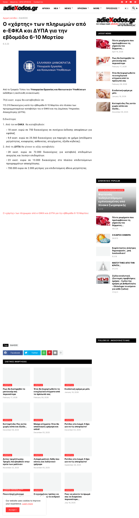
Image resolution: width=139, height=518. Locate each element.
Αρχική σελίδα (10, 18)
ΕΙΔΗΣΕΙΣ (23, 18)
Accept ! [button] (13, 509)
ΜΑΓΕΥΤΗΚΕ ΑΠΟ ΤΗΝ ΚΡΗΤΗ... (123, 264)
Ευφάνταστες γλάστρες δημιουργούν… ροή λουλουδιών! (124, 250)
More (96, 8)
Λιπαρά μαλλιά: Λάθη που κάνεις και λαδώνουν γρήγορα (46, 461)
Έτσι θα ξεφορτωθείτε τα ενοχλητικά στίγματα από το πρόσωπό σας (47, 391)
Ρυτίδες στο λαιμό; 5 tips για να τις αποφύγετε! (77, 425)
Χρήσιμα (82, 8)
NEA (56, 8)
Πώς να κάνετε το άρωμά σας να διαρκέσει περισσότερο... (77, 496)
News (68, 8)
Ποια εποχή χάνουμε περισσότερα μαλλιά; (13, 495)
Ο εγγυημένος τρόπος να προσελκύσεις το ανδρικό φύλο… (47, 496)
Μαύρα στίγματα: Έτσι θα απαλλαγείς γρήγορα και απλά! (46, 426)
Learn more (27, 503)
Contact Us (38, 2)
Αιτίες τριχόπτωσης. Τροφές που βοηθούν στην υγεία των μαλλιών (16, 461)
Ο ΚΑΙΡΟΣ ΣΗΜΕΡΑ (121, 235)
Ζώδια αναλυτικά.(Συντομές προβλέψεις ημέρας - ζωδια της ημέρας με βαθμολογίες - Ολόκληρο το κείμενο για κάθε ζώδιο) (124, 282)
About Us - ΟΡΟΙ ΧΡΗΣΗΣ (20, 2)
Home (5, 2)
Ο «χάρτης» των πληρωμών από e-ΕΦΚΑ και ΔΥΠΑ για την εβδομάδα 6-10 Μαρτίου (45, 213)
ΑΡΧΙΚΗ (46, 8)
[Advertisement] (47, 191)
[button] (126, 8)
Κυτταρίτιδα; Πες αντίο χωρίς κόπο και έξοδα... (15, 425)
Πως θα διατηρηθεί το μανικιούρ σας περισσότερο (14, 391)
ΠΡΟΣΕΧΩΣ (111, 8)
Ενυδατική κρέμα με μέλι (77, 389)
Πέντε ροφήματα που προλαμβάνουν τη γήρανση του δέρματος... (123, 44)
